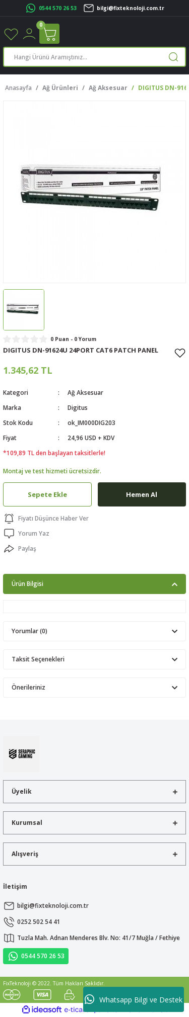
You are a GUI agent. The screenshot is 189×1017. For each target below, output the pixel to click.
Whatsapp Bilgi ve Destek (133, 999)
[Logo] (21, 753)
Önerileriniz (28, 687)
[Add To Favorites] (180, 353)
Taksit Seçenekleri (38, 659)
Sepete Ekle (47, 494)
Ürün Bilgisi (27, 583)
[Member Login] (29, 33)
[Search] (94, 57)
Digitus (78, 407)
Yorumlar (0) (29, 631)
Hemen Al (141, 494)
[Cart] (49, 34)
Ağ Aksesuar (85, 392)
